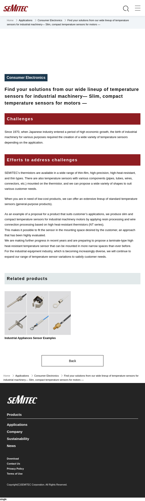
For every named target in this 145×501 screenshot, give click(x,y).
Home (10, 20)
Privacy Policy (15, 468)
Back (72, 361)
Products (72, 413)
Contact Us (13, 463)
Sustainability (18, 439)
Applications (17, 424)
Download (13, 458)
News (11, 446)
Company (14, 432)
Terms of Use (15, 473)
